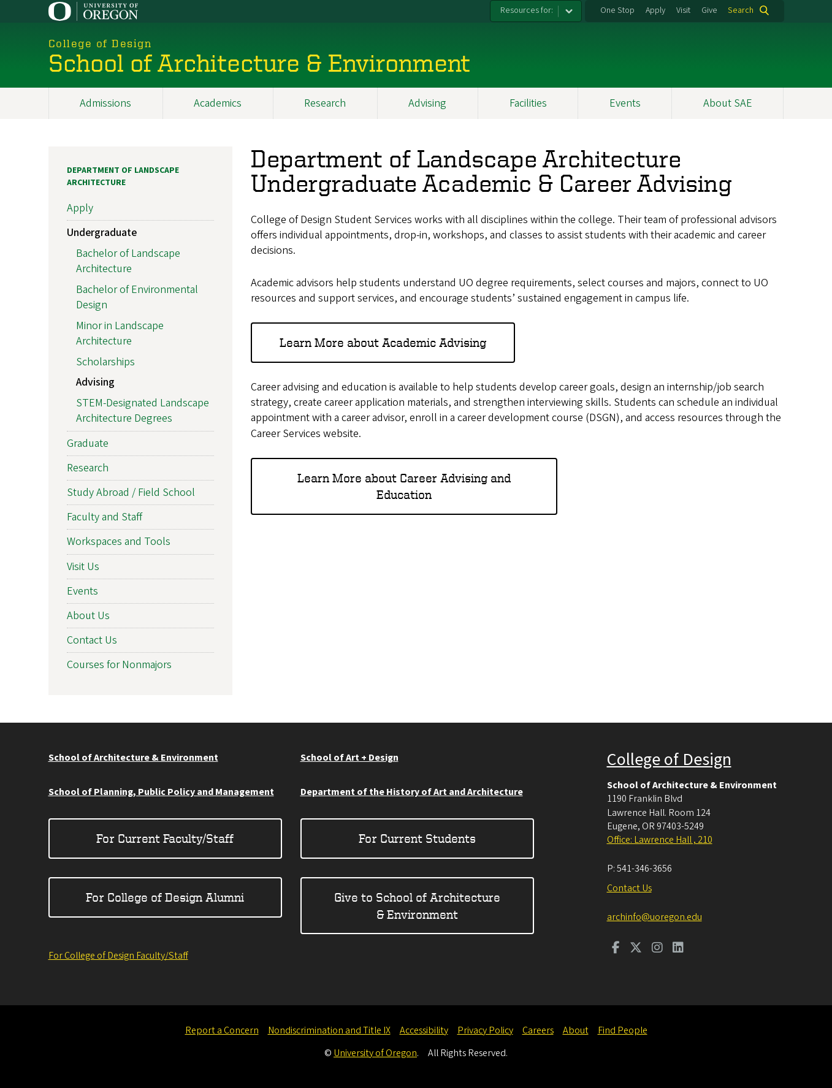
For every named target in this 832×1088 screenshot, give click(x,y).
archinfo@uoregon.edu (654, 917)
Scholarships (105, 362)
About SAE (727, 103)
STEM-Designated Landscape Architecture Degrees (142, 410)
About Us (88, 615)
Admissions (105, 103)
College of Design (669, 759)
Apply (655, 10)
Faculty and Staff (104, 517)
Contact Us (92, 640)
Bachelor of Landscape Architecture (128, 261)
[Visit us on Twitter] (636, 949)
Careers (538, 1030)
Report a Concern (222, 1030)
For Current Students (417, 838)
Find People (622, 1030)
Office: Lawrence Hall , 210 (659, 839)
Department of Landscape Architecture (123, 176)
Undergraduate (102, 232)
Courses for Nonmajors (119, 664)
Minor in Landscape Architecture (120, 333)
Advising (427, 103)
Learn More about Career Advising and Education (404, 486)
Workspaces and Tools (118, 541)
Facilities (528, 103)
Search (741, 10)
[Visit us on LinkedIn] (678, 949)
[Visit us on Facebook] (616, 949)
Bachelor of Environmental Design (137, 297)
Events (625, 103)
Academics (218, 103)
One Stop (617, 10)
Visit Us (83, 566)
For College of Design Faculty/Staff (118, 955)
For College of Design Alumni (165, 897)
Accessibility (424, 1030)
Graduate (88, 443)
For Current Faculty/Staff (165, 838)
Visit (683, 10)
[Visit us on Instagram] (657, 949)
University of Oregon (375, 1053)
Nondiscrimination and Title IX (329, 1030)
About (576, 1030)
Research (325, 103)
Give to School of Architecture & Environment (417, 905)
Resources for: (526, 10)
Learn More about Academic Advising (383, 342)
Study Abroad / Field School (131, 492)
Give (709, 10)
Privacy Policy (485, 1030)
